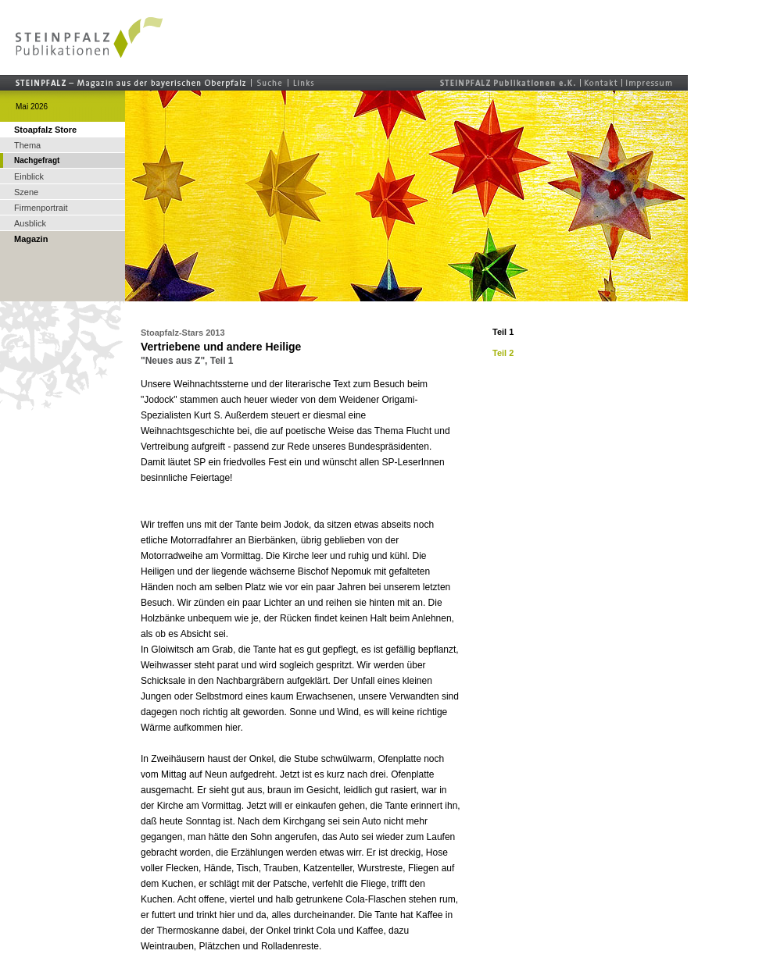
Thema (27, 145)
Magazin (31, 239)
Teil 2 (503, 353)
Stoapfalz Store (45, 129)
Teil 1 (503, 331)
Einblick (29, 176)
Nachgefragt (36, 160)
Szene (26, 192)
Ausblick (30, 223)
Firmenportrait (40, 207)
